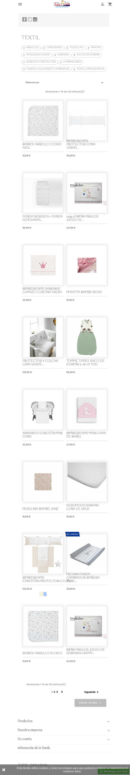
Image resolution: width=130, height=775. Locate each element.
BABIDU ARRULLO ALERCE (42, 653)
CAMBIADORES (70, 62)
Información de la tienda (34, 748)
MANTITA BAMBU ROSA (84, 292)
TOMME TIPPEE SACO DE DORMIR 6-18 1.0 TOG (85, 363)
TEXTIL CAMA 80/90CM (88, 69)
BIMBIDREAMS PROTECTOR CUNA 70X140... (80, 144)
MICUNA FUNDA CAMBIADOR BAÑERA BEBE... (83, 577)
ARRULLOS (30, 47)
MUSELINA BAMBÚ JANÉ (40, 509)
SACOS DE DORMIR (86, 55)
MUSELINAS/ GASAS (36, 55)
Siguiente (92, 692)
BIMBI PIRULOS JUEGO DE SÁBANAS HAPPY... (85, 652)
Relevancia (65, 83)
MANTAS (94, 47)
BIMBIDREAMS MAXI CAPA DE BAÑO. (86, 435)
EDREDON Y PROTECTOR (39, 62)
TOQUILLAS (74, 47)
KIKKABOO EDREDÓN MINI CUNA (42, 435)
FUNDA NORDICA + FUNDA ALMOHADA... (42, 218)
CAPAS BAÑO (52, 47)
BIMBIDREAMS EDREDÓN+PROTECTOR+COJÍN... (47, 579)
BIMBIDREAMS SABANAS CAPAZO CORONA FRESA (42, 291)
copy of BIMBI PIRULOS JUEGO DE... (82, 218)
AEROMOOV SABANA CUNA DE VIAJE (82, 507)
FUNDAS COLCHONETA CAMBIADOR (45, 69)
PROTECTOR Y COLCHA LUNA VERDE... (40, 363)
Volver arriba (90, 703)
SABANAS (61, 55)
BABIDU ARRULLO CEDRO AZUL (41, 146)
